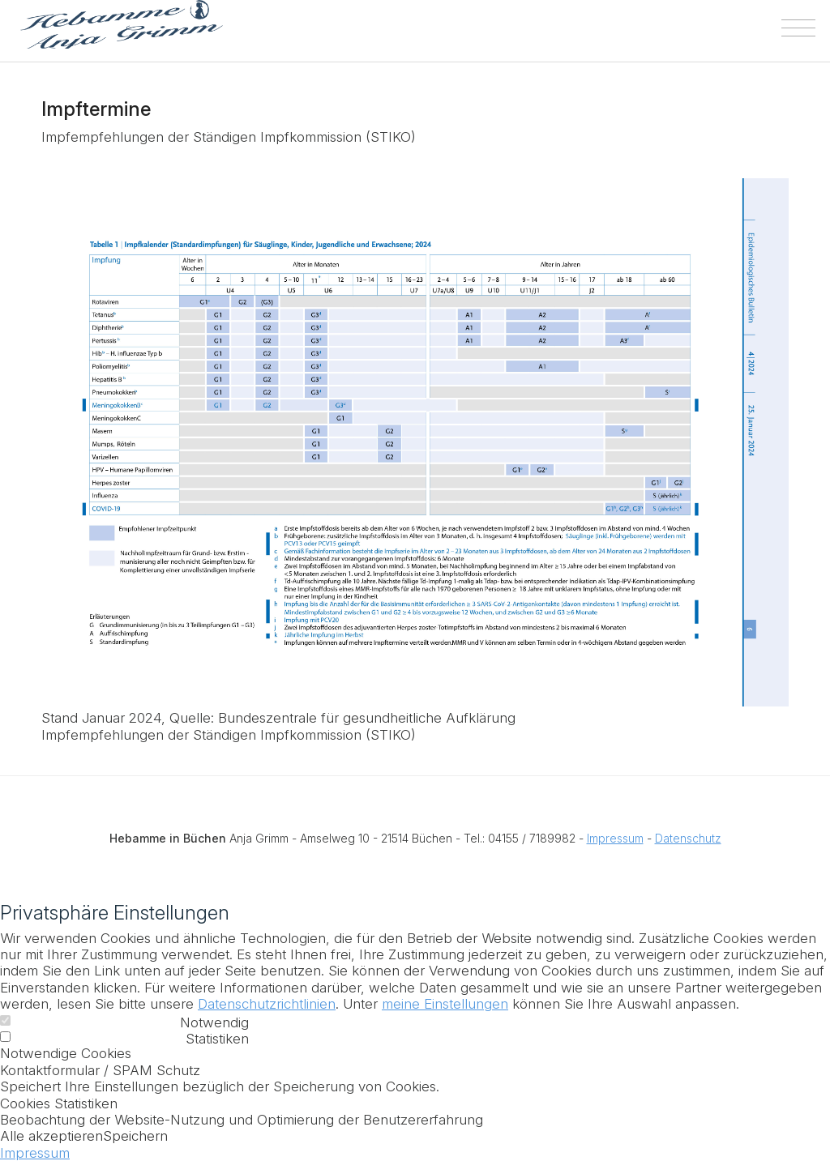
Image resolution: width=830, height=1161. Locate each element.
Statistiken (217, 1039)
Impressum (615, 838)
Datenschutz (688, 838)
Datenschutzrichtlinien (267, 1004)
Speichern (135, 1136)
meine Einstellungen (445, 1004)
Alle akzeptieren (51, 1136)
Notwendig (214, 1022)
